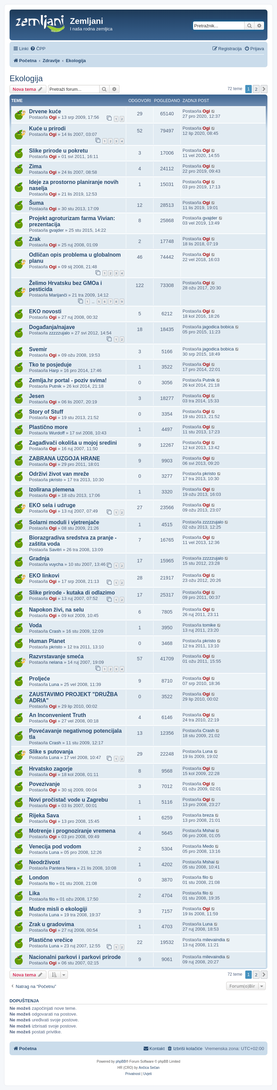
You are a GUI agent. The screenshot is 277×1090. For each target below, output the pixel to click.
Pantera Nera (62, 868)
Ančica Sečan (149, 1068)
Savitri (55, 549)
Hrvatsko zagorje (51, 769)
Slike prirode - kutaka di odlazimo (72, 593)
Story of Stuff (46, 412)
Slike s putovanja (51, 752)
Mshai (209, 830)
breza (208, 815)
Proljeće (39, 679)
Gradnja (39, 558)
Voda (35, 625)
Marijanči (58, 295)
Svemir (38, 349)
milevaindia (214, 939)
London (39, 877)
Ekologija (26, 78)
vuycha (56, 564)
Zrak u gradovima (51, 924)
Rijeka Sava (44, 815)
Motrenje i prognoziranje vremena (72, 831)
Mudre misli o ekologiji (58, 909)
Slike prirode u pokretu (58, 151)
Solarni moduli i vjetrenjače (64, 522)
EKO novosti (45, 311)
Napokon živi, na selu (56, 610)
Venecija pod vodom (55, 846)
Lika (34, 893)
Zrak (34, 239)
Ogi (53, 117)
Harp (54, 370)
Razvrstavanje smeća (56, 656)
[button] (264, 89)
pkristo (55, 479)
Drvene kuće (45, 111)
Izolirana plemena (51, 489)
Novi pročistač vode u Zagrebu (68, 800)
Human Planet (47, 641)
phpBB (121, 1061)
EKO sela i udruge (52, 505)
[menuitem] (37, 49)
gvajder (56, 230)
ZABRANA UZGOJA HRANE (64, 458)
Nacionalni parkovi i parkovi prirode (75, 957)
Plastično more (48, 427)
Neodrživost (44, 862)
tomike (209, 625)
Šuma (36, 203)
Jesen (36, 396)
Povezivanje (44, 784)
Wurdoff (57, 432)
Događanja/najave (52, 327)
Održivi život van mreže (59, 474)
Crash (55, 631)
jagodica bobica (218, 326)
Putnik (55, 386)
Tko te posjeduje (50, 365)
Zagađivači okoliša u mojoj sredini (73, 443)
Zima (35, 166)
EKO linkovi (44, 575)
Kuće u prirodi (47, 128)
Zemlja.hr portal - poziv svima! (68, 380)
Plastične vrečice (51, 940)
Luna (54, 684)
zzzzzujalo (59, 332)
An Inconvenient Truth (57, 715)
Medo (208, 846)
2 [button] (256, 89)
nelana (56, 662)
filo (52, 883)
